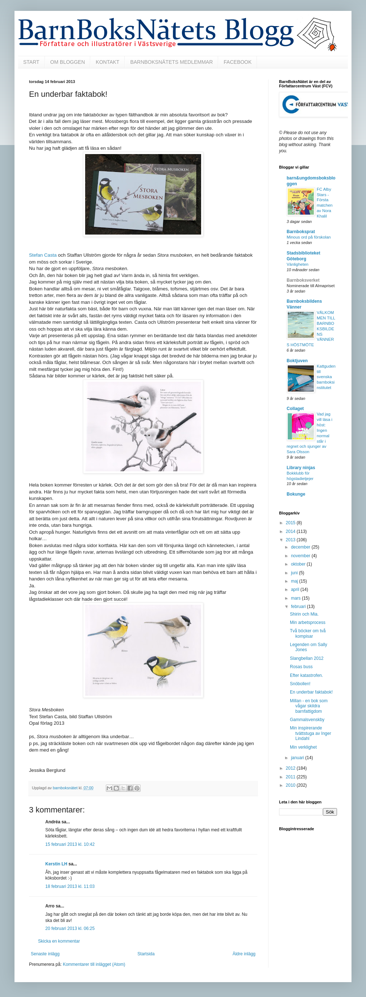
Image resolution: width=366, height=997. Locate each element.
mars (296, 598)
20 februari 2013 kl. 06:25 (70, 928)
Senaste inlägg (45, 953)
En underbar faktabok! (311, 692)
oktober (299, 564)
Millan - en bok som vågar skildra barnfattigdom (309, 706)
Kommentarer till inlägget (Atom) (94, 964)
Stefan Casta (43, 255)
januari (298, 757)
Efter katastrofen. (306, 675)
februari (299, 606)
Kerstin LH (56, 863)
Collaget (295, 408)
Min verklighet (303, 747)
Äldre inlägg (244, 953)
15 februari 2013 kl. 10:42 (70, 844)
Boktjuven (297, 360)
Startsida (145, 953)
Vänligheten (297, 264)
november (301, 555)
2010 (291, 785)
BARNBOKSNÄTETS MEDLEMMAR (171, 62)
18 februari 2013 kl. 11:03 (70, 886)
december (301, 547)
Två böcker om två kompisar (308, 633)
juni (295, 572)
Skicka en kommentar (59, 941)
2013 (291, 539)
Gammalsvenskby (307, 719)
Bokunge (296, 494)
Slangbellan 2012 (307, 658)
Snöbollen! (300, 683)
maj (295, 581)
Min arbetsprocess (307, 622)
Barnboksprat (301, 231)
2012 (291, 768)
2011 (291, 776)
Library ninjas (301, 467)
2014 (291, 531)
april (295, 589)
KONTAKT (107, 62)
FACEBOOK (237, 62)
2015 (291, 522)
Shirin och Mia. (304, 614)
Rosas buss (301, 666)
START (31, 62)
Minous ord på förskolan (309, 237)
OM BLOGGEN (67, 62)
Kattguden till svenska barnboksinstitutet (326, 377)
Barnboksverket (303, 280)
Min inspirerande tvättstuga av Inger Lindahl (310, 733)
